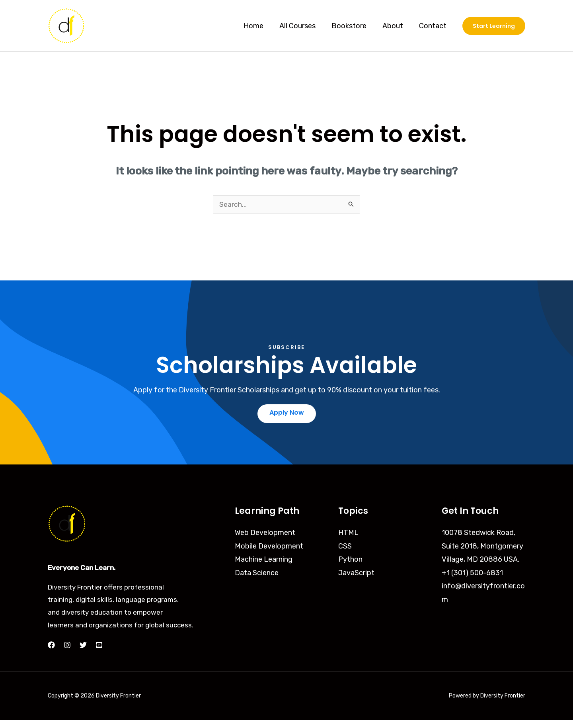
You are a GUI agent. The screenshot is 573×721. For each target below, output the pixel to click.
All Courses (303, 26)
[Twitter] (83, 646)
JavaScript (356, 574)
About (395, 26)
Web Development (265, 534)
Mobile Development (269, 547)
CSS (345, 547)
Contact (433, 26)
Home (261, 26)
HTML (348, 534)
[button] (493, 26)
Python (350, 560)
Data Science (257, 574)
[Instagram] (67, 646)
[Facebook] (51, 646)
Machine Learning (263, 560)
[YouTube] (99, 646)
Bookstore (352, 26)
